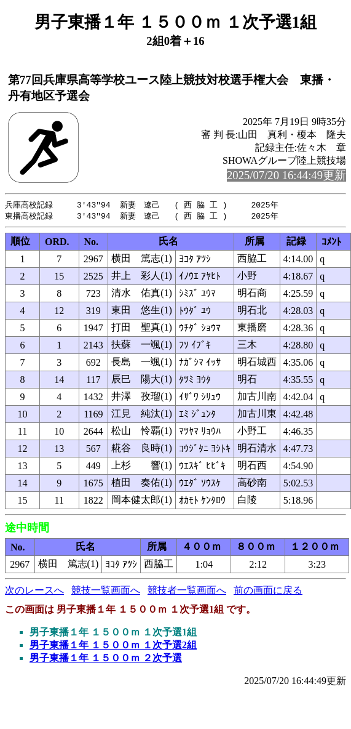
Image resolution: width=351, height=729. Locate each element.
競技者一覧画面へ (187, 591)
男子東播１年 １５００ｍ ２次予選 (106, 659)
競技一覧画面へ (105, 591)
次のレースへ (34, 591)
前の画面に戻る (268, 591)
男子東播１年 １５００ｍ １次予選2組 (113, 646)
